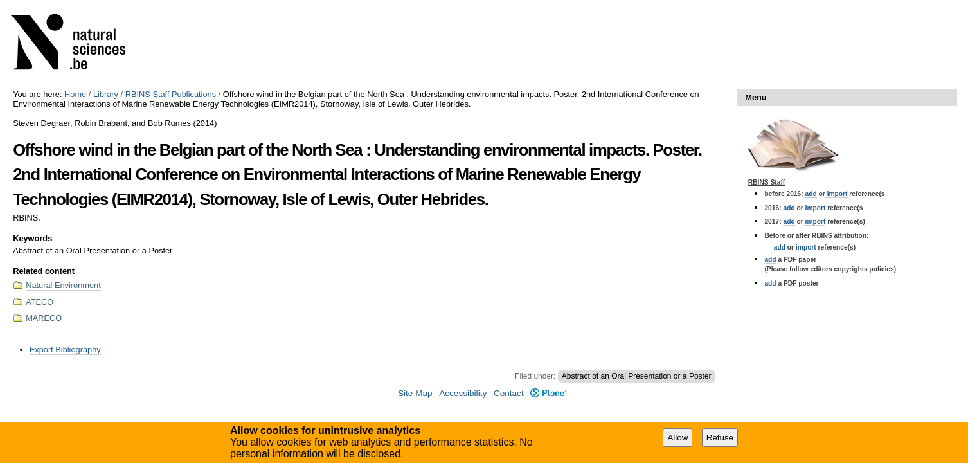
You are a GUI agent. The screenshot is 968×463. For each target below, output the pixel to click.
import (836, 193)
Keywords (32, 238)
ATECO (39, 302)
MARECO (44, 318)
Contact (509, 393)
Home (75, 94)
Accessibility (463, 393)
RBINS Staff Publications (170, 94)
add (811, 193)
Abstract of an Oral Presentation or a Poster (637, 376)
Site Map (415, 393)
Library (105, 94)
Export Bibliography (65, 349)
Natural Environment (63, 285)
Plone (548, 393)
